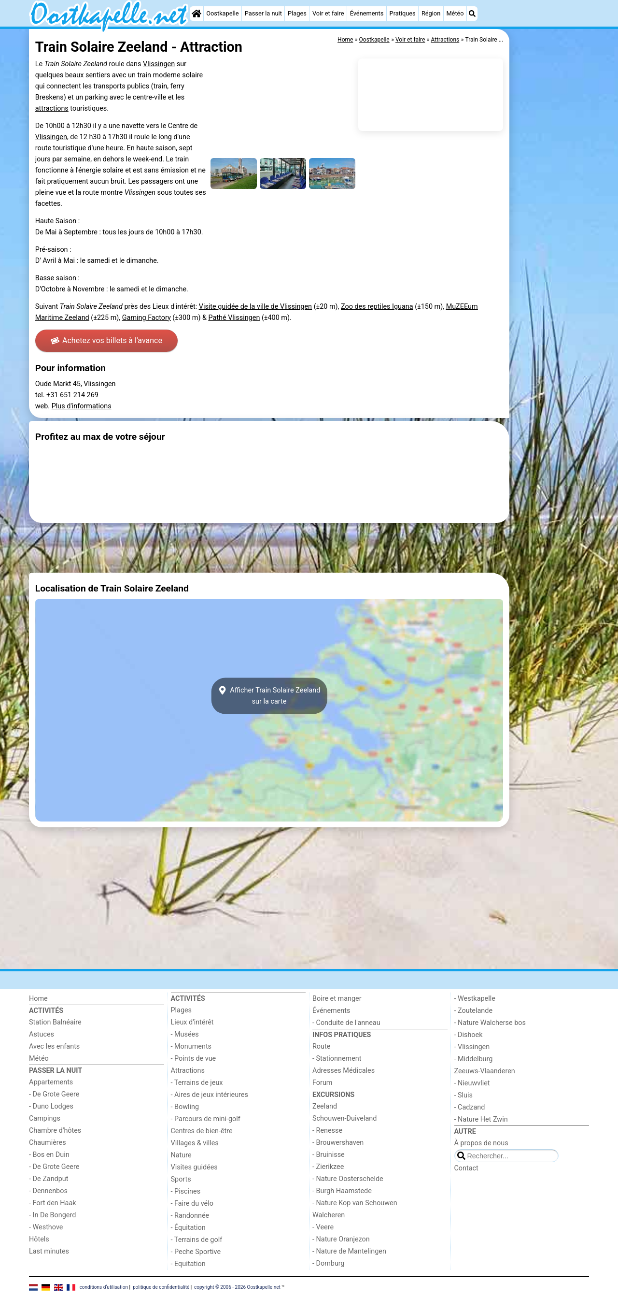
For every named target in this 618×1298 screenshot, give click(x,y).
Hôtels (39, 1239)
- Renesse (327, 1130)
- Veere (323, 1227)
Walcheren (328, 1215)
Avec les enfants (54, 1046)
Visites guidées (194, 1167)
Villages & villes (195, 1143)
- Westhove (46, 1227)
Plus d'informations (82, 406)
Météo (455, 13)
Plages (297, 13)
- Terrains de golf (197, 1240)
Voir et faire (328, 13)
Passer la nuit (263, 13)
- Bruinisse (328, 1155)
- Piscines (186, 1191)
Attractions (188, 1071)
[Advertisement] (550, 251)
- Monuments (191, 1046)
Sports (181, 1179)
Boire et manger (337, 999)
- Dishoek (468, 1035)
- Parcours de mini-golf (205, 1119)
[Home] (196, 13)
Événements (367, 13)
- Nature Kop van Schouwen (354, 1203)
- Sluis (463, 1095)
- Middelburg (473, 1059)
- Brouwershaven (338, 1143)
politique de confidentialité (161, 1287)
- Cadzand (469, 1107)
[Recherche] (472, 13)
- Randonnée (190, 1215)
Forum (322, 1083)
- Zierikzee (328, 1167)
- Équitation (188, 1228)
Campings (44, 1118)
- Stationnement (336, 1058)
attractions (52, 108)
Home (38, 999)
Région (430, 13)
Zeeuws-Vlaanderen (484, 1071)
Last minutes (49, 1251)
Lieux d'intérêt (192, 1022)
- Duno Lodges (51, 1106)
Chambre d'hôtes (55, 1130)
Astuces (41, 1034)
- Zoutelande (473, 1011)
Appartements (51, 1082)
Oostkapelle (222, 13)
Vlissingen (159, 64)
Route (321, 1046)
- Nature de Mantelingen (349, 1251)
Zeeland (324, 1106)
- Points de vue (193, 1058)
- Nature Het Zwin (481, 1119)
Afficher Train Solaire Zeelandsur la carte (269, 696)
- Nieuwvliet (472, 1083)
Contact (466, 1168)
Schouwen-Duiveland (344, 1118)
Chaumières (47, 1143)
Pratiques (403, 13)
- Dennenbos (48, 1191)
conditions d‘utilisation (104, 1287)
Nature (181, 1155)
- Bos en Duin (49, 1155)
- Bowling (185, 1107)
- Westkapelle (474, 999)
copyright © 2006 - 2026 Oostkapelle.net (237, 1287)
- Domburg (328, 1263)
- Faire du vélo (192, 1203)
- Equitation (188, 1264)
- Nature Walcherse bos (490, 1023)
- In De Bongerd (52, 1215)
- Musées (185, 1034)
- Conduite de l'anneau (346, 1023)
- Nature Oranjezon (341, 1239)
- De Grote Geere (54, 1094)
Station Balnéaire (55, 1022)
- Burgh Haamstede (342, 1191)
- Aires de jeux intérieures (209, 1095)
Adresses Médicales (343, 1071)
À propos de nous (481, 1143)
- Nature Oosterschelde (347, 1179)
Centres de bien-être (202, 1131)
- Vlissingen (472, 1047)
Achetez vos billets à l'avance (106, 340)
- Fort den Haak (52, 1203)
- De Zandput (48, 1179)
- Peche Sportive (196, 1252)
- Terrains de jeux (197, 1083)
